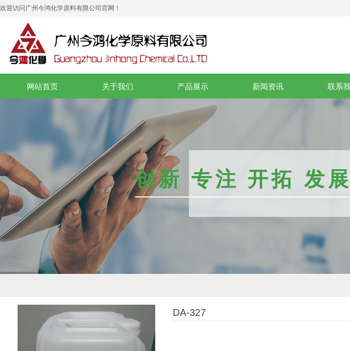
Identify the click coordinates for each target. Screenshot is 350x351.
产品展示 (192, 86)
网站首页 (42, 86)
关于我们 (117, 86)
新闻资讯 (268, 86)
